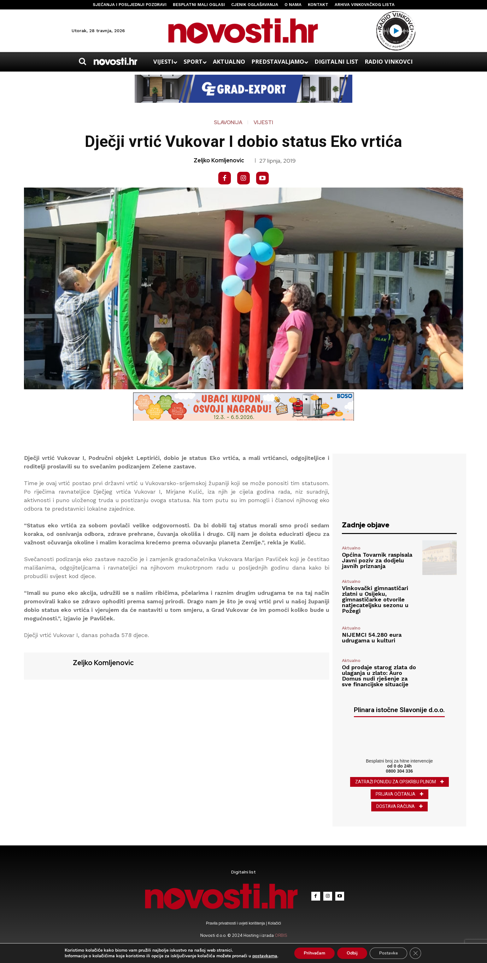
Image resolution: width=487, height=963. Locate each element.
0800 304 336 (399, 771)
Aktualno (351, 548)
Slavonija (228, 122)
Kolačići (274, 923)
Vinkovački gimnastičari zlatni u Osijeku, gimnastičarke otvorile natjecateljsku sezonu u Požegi (375, 599)
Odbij (352, 953)
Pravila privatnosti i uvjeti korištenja (236, 923)
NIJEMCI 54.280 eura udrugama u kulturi (372, 637)
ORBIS (281, 935)
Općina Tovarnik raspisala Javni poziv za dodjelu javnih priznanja (377, 560)
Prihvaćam (315, 953)
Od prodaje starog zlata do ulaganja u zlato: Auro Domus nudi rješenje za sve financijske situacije (379, 675)
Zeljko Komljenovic (219, 160)
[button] (82, 61)
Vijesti (263, 122)
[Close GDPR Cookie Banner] (415, 953)
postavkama (264, 956)
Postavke (388, 953)
